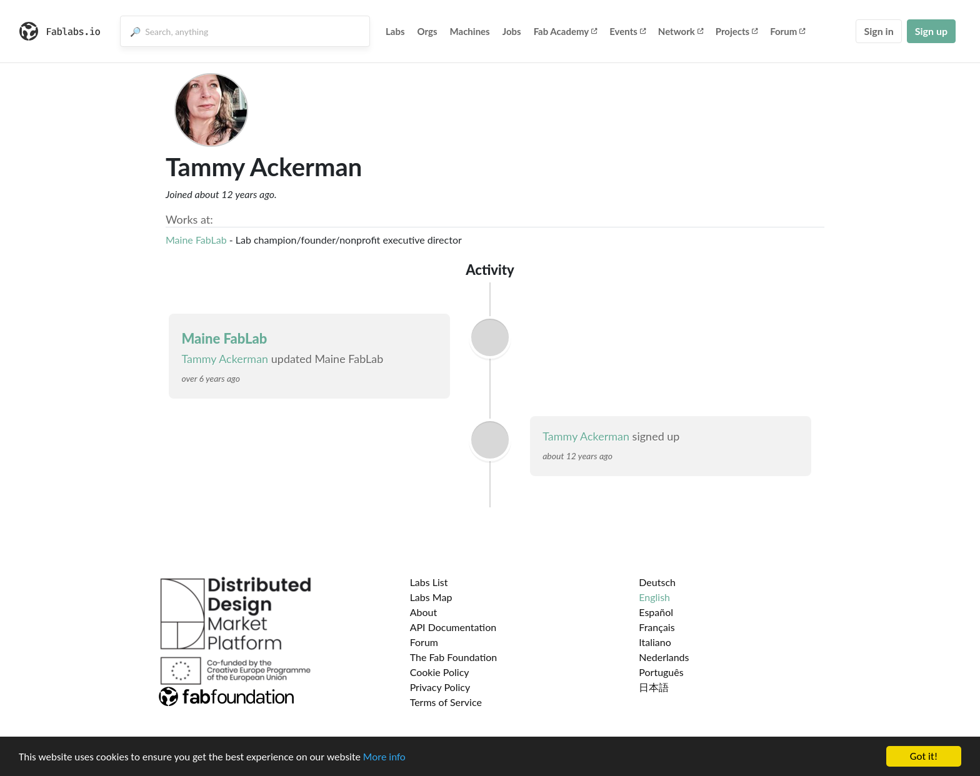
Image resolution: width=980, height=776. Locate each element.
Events (627, 31)
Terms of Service (446, 702)
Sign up (931, 31)
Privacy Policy (440, 687)
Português (661, 672)
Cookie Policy (439, 672)
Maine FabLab (196, 240)
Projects (737, 31)
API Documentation (453, 627)
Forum (787, 31)
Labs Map (431, 597)
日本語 (654, 687)
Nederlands (664, 657)
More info (384, 757)
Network (680, 31)
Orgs (428, 31)
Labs (395, 31)
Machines (470, 31)
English (654, 597)
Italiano (655, 642)
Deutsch (657, 582)
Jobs (511, 31)
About (424, 612)
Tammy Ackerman (224, 359)
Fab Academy (566, 31)
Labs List (429, 582)
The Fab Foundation (454, 657)
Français (656, 627)
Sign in (878, 31)
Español (656, 612)
